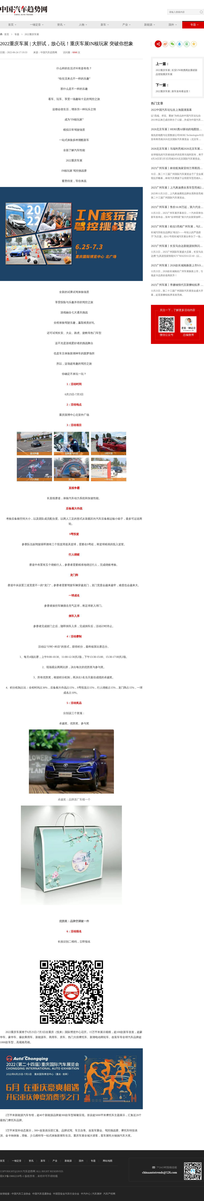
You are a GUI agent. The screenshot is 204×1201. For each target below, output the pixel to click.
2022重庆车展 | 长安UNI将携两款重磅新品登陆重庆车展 (176, 72)
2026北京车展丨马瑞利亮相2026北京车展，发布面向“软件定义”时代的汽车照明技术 (177, 148)
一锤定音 (35, 24)
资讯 (60, 24)
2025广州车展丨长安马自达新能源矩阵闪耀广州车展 (177, 245)
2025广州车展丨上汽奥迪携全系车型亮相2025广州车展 (177, 187)
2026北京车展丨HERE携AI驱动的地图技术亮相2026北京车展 (177, 129)
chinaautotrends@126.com (159, 1172)
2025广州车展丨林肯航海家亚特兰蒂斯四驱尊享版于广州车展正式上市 (177, 168)
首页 (11, 24)
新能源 (148, 24)
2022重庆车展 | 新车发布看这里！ (173, 91)
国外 (171, 24)
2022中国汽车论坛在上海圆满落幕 (171, 109)
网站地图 (107, 1161)
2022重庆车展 (32, 34)
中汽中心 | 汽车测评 (91, 1193)
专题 (193, 24)
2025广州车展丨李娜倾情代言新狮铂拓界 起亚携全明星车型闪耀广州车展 (177, 284)
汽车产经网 (109, 1193)
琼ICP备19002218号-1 (12, 1176)
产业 (125, 24)
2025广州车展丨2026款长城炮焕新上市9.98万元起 (177, 265)
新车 (103, 24)
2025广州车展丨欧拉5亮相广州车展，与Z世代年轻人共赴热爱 (177, 226)
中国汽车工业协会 (21, 1193)
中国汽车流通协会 (41, 1193)
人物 (81, 24)
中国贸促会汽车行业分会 (66, 1193)
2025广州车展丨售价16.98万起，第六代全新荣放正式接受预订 (177, 207)
